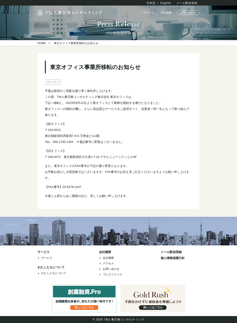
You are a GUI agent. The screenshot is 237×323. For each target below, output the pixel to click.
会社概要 (166, 12)
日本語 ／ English (159, 3)
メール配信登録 (186, 3)
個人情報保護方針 (173, 258)
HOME (41, 43)
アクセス (108, 263)
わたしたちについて (53, 273)
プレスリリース (112, 274)
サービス (148, 12)
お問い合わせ (188, 12)
